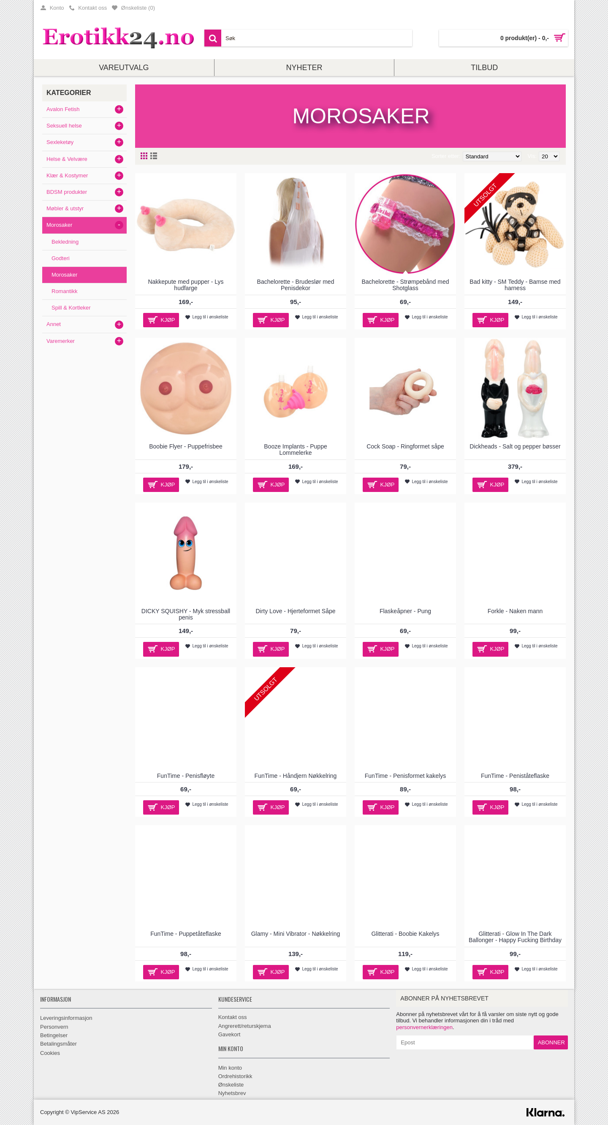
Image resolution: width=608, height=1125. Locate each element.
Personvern (54, 1027)
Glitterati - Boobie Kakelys (405, 933)
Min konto (230, 1068)
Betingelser (54, 1035)
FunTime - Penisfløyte (185, 775)
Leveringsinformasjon (66, 1018)
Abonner (551, 1042)
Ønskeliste (231, 1085)
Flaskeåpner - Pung (405, 611)
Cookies (50, 1053)
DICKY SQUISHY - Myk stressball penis (185, 614)
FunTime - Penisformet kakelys (405, 775)
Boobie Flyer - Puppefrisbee (186, 446)
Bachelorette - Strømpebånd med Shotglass (405, 284)
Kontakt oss (232, 1017)
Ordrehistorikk (235, 1076)
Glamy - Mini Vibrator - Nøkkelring (295, 933)
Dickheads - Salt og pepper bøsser (515, 446)
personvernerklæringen (424, 1027)
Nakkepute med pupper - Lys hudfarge (185, 284)
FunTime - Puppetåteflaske (185, 933)
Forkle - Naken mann (515, 611)
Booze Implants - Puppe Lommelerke (295, 449)
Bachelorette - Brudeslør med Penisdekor (295, 284)
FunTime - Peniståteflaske (515, 775)
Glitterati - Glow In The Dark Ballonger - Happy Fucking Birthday (515, 936)
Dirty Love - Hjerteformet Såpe (295, 611)
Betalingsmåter (58, 1044)
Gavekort (229, 1034)
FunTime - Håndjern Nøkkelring (296, 775)
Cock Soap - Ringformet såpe (405, 446)
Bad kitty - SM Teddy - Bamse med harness (515, 284)
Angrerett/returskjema (244, 1026)
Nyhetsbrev (232, 1093)
